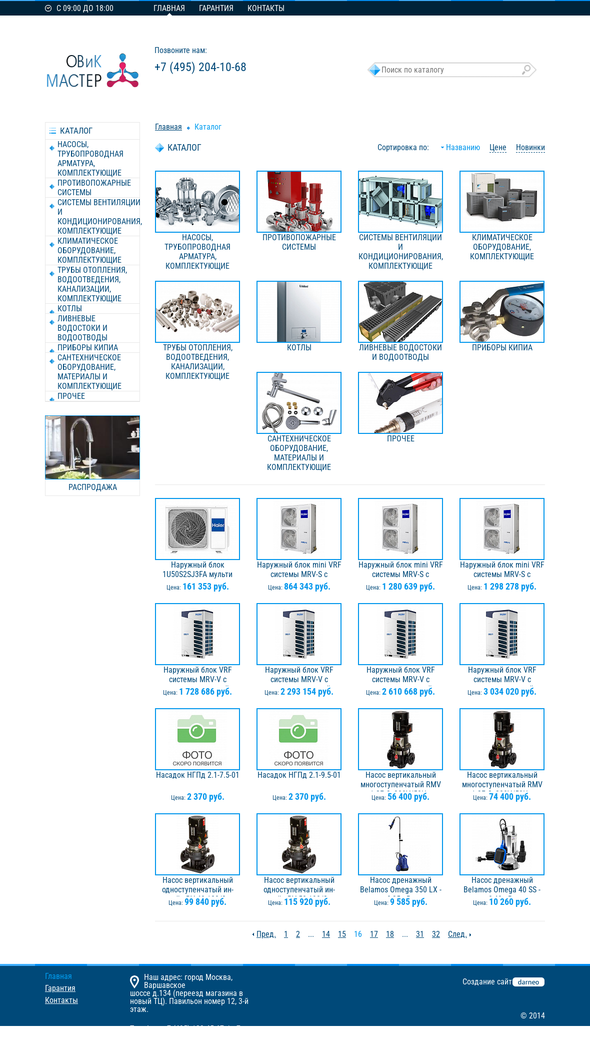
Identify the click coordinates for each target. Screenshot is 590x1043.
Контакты (266, 8)
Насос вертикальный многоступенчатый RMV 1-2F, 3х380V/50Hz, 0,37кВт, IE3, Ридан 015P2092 (400, 780)
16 (358, 934)
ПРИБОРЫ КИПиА (88, 347)
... (311, 934)
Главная (169, 8)
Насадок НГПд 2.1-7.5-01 (198, 775)
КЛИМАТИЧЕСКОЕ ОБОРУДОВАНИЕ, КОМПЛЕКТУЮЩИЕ (90, 250)
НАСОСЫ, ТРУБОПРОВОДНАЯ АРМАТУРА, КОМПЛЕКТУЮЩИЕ (91, 159)
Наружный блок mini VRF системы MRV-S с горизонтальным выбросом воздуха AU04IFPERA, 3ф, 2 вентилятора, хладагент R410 (299, 570)
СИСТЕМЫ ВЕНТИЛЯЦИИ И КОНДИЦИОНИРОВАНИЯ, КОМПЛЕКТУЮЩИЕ (100, 217)
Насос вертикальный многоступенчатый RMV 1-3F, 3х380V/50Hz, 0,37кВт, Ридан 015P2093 (502, 780)
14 (326, 934)
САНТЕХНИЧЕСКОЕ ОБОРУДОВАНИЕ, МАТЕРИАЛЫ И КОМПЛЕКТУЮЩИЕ (90, 372)
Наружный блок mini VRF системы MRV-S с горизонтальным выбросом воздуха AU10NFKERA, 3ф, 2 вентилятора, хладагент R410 (502, 570)
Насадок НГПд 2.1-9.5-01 (299, 775)
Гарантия (216, 8)
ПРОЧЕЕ (71, 396)
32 (436, 934)
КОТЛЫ (70, 308)
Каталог (208, 127)
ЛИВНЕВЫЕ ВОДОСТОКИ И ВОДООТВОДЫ (83, 328)
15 (342, 934)
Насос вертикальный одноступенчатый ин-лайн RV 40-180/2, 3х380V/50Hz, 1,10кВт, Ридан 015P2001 (197, 885)
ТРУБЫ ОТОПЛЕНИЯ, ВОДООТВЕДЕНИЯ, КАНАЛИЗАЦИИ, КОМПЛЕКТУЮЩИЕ (92, 284)
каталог (76, 131)
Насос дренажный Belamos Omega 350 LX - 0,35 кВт (401, 885)
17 (374, 934)
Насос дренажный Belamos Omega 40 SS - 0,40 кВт (502, 885)
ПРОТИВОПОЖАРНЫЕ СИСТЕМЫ (94, 187)
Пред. (266, 934)
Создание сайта (489, 981)
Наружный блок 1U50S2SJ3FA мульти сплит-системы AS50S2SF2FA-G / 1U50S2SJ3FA (197, 570)
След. (457, 934)
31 (420, 934)
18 (390, 934)
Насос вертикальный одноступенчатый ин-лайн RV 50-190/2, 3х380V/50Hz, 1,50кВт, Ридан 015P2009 (299, 885)
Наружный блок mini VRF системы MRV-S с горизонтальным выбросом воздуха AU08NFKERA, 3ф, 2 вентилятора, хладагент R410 (400, 570)
